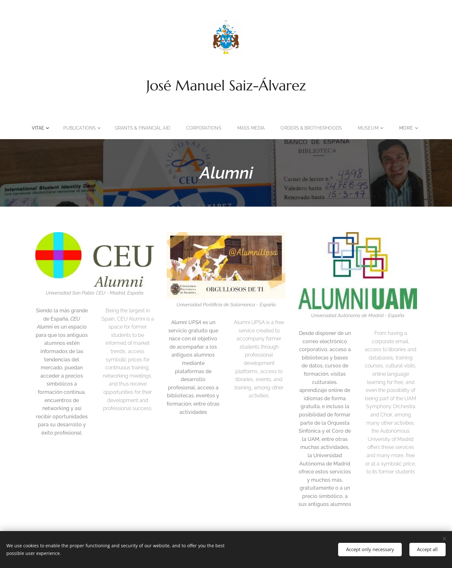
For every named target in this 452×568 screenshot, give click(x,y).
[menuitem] (55, 128)
